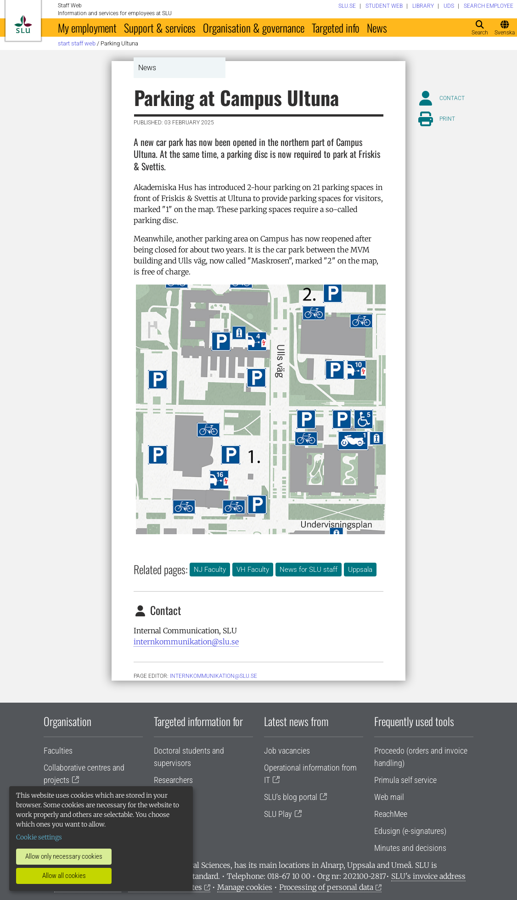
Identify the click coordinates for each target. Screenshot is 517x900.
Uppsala (360, 569)
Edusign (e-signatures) (410, 831)
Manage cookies (244, 887)
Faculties (58, 750)
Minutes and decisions (410, 848)
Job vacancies (287, 750)
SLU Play (278, 814)
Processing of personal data (326, 887)
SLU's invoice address (428, 876)
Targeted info (336, 27)
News (377, 27)
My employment (87, 27)
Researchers (173, 780)
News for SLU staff (308, 569)
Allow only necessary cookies (63, 856)
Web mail (389, 797)
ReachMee (390, 814)
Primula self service (405, 780)
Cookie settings (39, 837)
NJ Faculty (210, 569)
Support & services (160, 27)
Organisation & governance (253, 27)
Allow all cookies (64, 876)
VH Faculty (252, 569)
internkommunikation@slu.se (186, 641)
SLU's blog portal (290, 797)
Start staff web (77, 43)
